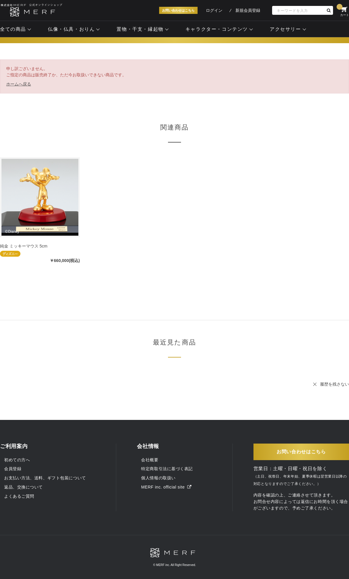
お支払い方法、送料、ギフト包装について (45, 478)
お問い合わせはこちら (178, 10)
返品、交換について (23, 487)
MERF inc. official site (166, 487)
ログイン (214, 10)
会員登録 (12, 468)
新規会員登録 (247, 10)
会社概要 (149, 459)
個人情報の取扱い (158, 478)
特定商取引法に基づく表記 (167, 468)
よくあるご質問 (19, 496)
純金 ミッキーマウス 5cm (23, 246)
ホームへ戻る (18, 84)
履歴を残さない (334, 384)
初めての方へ (17, 459)
